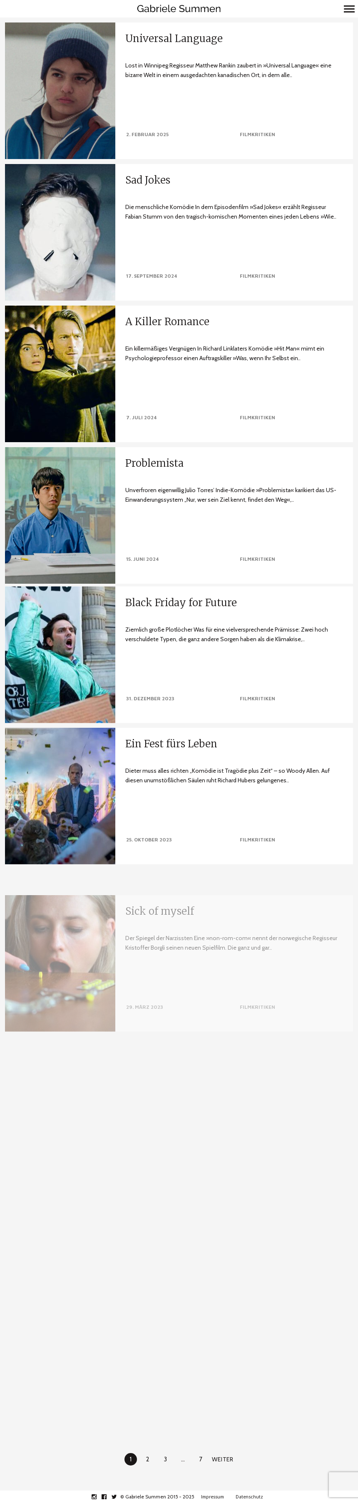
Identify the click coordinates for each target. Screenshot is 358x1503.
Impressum (212, 1497)
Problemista (154, 459)
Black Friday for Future (181, 606)
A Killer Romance (167, 321)
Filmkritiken (257, 134)
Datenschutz (249, 1497)
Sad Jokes (147, 180)
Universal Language (174, 38)
